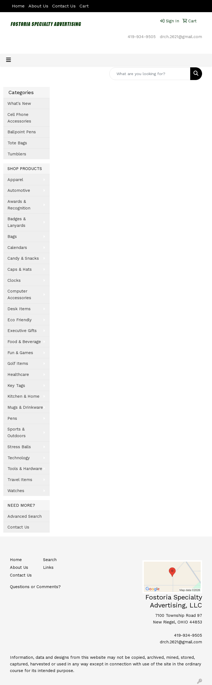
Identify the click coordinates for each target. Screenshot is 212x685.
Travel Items (19, 479)
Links (48, 567)
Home (18, 6)
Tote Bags (17, 142)
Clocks (14, 280)
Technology (18, 457)
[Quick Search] (149, 73)
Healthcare (18, 374)
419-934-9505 (142, 36)
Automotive (18, 190)
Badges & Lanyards (16, 222)
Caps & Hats (19, 269)
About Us (38, 6)
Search (50, 559)
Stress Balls (19, 446)
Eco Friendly (19, 319)
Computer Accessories (19, 294)
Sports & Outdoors (16, 432)
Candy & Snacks (23, 258)
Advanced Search (24, 516)
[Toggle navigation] (8, 60)
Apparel (15, 179)
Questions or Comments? (35, 586)
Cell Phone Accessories (19, 118)
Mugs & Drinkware (25, 407)
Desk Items (19, 308)
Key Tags (16, 385)
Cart (84, 6)
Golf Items (17, 363)
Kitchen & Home (23, 396)
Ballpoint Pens (21, 131)
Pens (12, 418)
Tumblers (16, 154)
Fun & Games (20, 352)
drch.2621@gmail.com (181, 36)
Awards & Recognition (18, 205)
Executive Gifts (22, 330)
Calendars (17, 247)
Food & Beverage (24, 341)
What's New (19, 103)
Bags (12, 236)
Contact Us (64, 6)
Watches (15, 490)
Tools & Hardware (24, 468)
